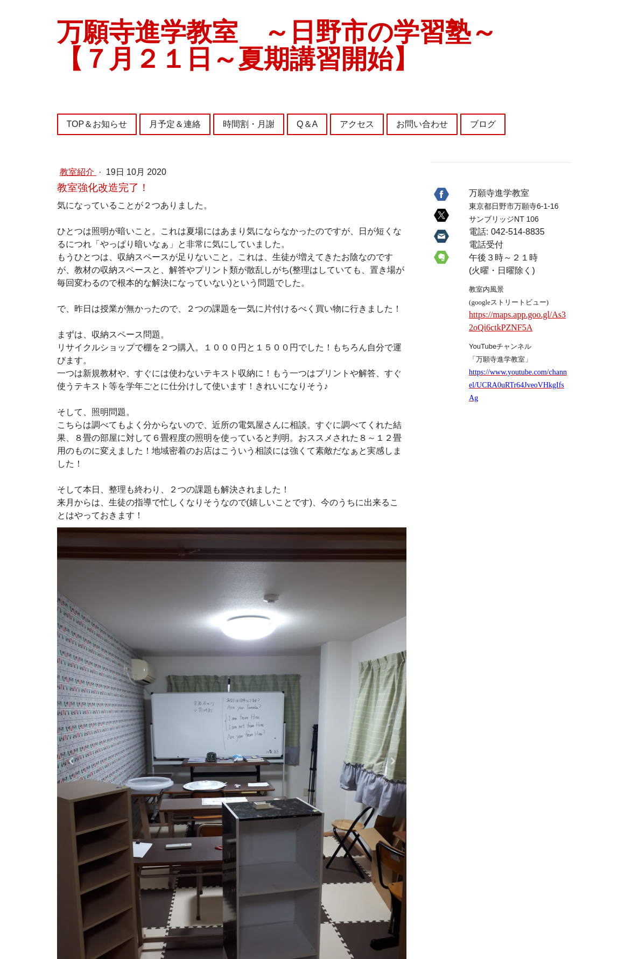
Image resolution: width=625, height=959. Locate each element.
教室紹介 (78, 172)
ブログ (483, 124)
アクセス (357, 124)
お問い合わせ (422, 124)
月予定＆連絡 (175, 124)
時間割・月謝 (249, 124)
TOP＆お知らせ (97, 124)
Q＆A (307, 124)
